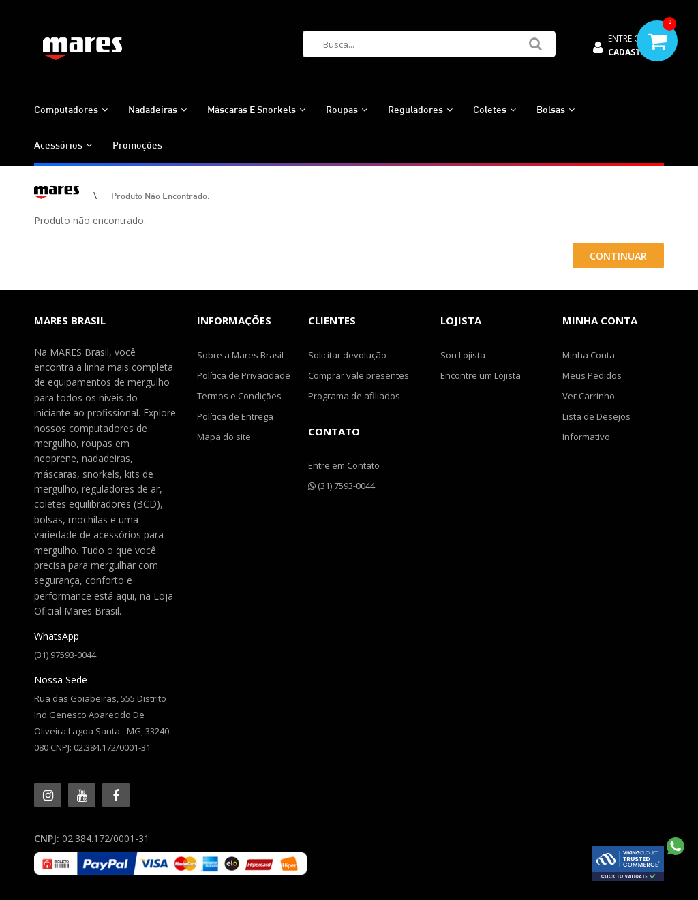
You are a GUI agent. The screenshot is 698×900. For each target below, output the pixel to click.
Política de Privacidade (243, 375)
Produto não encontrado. (160, 195)
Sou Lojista (462, 355)
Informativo (586, 437)
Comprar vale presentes (358, 375)
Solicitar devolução (347, 355)
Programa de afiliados (354, 396)
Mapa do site (224, 437)
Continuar (618, 255)
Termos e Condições (239, 396)
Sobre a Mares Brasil (240, 355)
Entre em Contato (344, 465)
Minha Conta (588, 355)
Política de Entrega (235, 416)
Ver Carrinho (588, 396)
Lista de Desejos (596, 416)
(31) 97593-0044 (65, 655)
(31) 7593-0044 (341, 486)
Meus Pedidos (592, 375)
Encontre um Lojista (480, 375)
